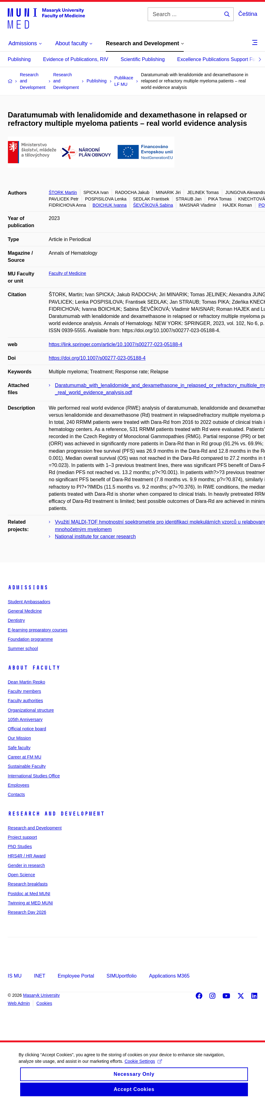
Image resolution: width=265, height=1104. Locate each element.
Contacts (16, 794)
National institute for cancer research (95, 536)
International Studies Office (34, 775)
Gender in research (26, 865)
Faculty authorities (25, 700)
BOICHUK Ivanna (109, 205)
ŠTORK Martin (63, 192)
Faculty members (24, 691)
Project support (22, 837)
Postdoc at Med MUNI (29, 893)
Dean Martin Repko (26, 682)
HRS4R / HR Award (27, 855)
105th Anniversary (25, 719)
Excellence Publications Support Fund (219, 59)
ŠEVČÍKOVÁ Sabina (153, 205)
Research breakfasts (27, 884)
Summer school (23, 648)
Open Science (21, 874)
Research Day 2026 (27, 912)
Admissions (28, 587)
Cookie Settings (143, 1066)
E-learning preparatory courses (37, 629)
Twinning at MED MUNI (30, 902)
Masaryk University (41, 995)
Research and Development (56, 813)
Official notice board (27, 728)
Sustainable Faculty (27, 766)
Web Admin (19, 1003)
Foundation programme (30, 639)
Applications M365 (169, 976)
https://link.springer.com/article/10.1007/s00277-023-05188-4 (115, 344)
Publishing (19, 59)
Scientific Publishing (143, 59)
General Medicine (25, 611)
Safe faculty (19, 747)
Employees (18, 785)
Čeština (247, 14)
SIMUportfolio (121, 976)
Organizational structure (31, 710)
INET (39, 976)
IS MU (14, 976)
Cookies (44, 1003)
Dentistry (16, 620)
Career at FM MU (24, 756)
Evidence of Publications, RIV (75, 59)
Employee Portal (76, 976)
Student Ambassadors (29, 601)
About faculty (34, 667)
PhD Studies (20, 846)
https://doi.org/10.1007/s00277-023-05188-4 (97, 358)
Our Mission (19, 738)
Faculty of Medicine (67, 273)
